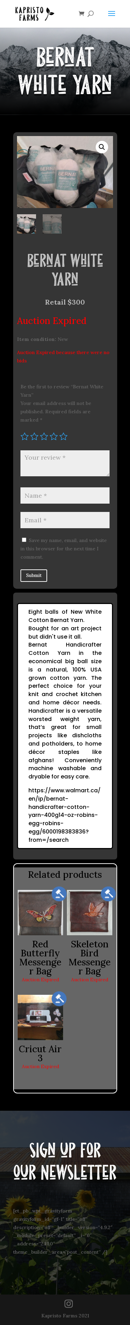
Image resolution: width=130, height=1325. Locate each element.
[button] (102, 147)
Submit (34, 575)
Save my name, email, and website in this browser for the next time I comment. (63, 548)
